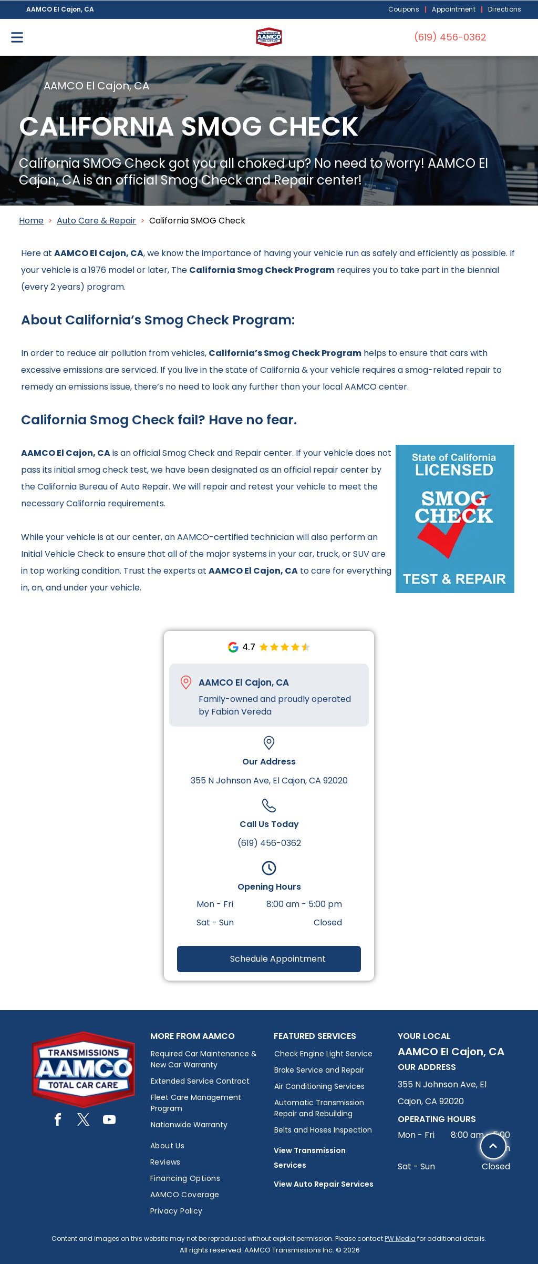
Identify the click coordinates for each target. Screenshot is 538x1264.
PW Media (400, 1238)
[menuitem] (405, 10)
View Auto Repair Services (324, 1184)
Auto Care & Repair (96, 221)
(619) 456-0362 (269, 843)
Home (31, 221)
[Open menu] (17, 37)
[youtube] (109, 1121)
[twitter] (83, 1121)
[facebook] (57, 1121)
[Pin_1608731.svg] (186, 682)
